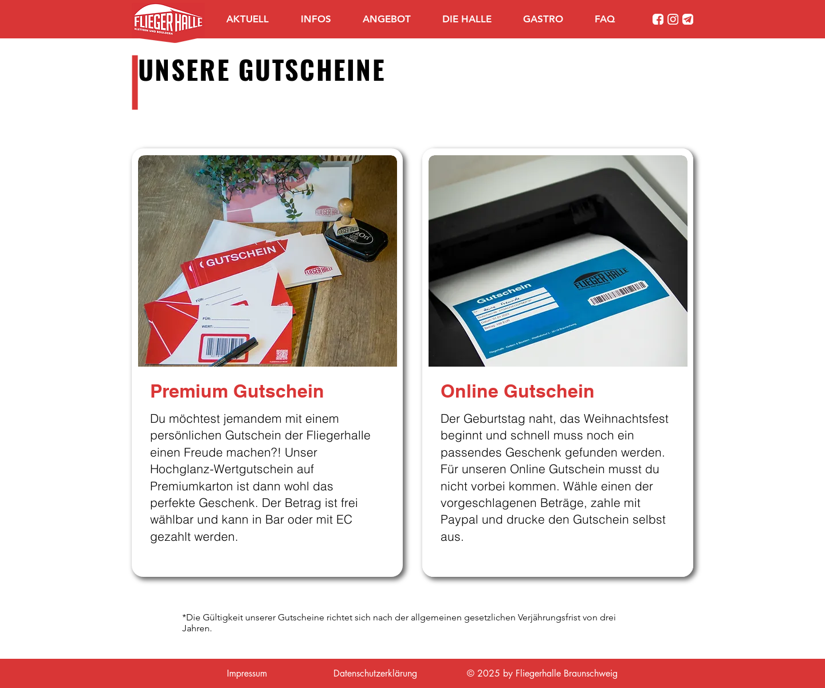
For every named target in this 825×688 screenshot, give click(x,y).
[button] (323, 19)
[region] (267, 362)
